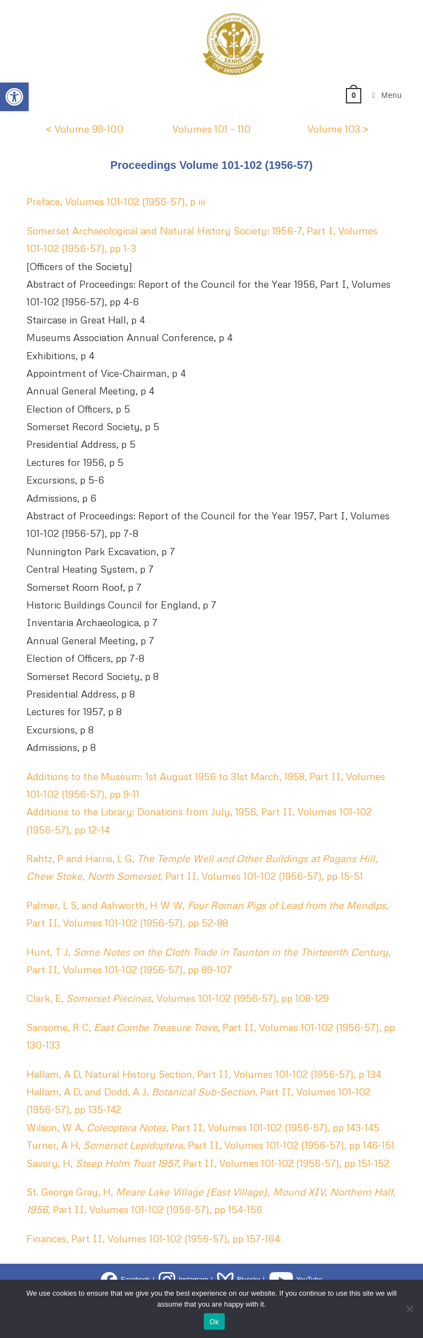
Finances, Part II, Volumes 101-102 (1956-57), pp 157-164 (153, 1238)
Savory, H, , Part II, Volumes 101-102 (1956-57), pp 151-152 (207, 1163)
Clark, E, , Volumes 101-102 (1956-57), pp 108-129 (177, 998)
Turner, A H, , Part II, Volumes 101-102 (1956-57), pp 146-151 (210, 1145)
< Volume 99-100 (84, 129)
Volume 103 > (338, 129)
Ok (214, 1322)
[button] (14, 97)
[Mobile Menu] (383, 95)
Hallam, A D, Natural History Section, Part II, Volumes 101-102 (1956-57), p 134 (203, 1074)
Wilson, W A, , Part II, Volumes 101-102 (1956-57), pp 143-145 (202, 1127)
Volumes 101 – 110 (211, 129)
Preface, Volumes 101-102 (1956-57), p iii (115, 201)
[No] (409, 1308)
